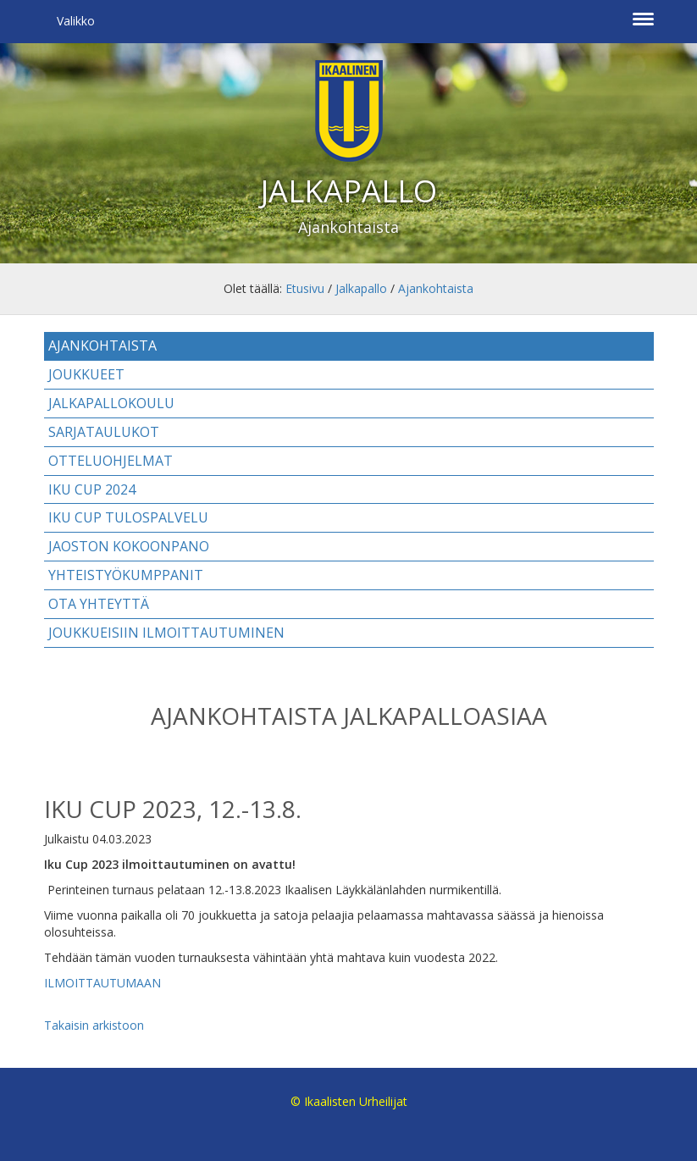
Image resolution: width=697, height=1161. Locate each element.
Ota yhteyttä (98, 603)
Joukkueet (86, 374)
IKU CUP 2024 (92, 489)
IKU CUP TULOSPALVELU (128, 517)
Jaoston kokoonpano (128, 546)
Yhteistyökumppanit (125, 575)
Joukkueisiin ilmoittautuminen (166, 632)
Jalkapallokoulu (111, 403)
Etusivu (304, 288)
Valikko (76, 21)
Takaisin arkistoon (94, 1025)
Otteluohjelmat (110, 460)
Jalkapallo (361, 288)
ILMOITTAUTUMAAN (102, 983)
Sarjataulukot (103, 432)
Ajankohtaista (435, 288)
